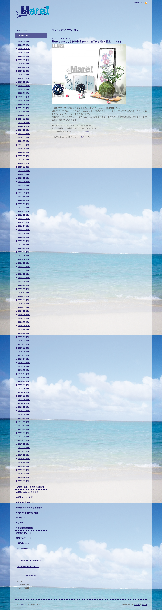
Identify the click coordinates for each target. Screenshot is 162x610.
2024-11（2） (24, 111)
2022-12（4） (24, 196)
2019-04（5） (24, 359)
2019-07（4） (24, 348)
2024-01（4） (24, 148)
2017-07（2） (24, 436)
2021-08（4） (24, 255)
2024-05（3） (24, 134)
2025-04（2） (24, 93)
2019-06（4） (24, 351)
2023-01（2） (24, 193)
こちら (86, 131)
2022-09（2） (24, 207)
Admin (144, 605)
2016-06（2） (24, 481)
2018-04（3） (24, 403)
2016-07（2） (24, 477)
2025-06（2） (24, 86)
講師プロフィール (24, 538)
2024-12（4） (24, 108)
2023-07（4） (24, 171)
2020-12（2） (24, 285)
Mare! (24, 604)
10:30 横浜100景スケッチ (28, 567)
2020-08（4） (24, 300)
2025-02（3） (24, 100)
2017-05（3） (24, 444)
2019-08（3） (24, 344)
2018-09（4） (24, 385)
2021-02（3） (24, 278)
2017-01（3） (24, 455)
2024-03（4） (24, 141)
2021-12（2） (24, 241)
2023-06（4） (24, 174)
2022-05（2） (24, 222)
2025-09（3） (24, 74)
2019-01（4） (24, 370)
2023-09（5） (24, 163)
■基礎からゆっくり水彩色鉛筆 (29, 508)
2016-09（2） (24, 470)
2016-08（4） (24, 473)
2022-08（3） (24, 211)
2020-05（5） (24, 311)
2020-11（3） (24, 289)
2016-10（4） (24, 466)
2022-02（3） (24, 233)
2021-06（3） (24, 263)
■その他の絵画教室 (24, 528)
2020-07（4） (24, 303)
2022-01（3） (24, 237)
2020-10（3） (24, 292)
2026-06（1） (24, 41)
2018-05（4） (24, 400)
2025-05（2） (24, 89)
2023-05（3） (24, 178)
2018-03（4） (24, 407)
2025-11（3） (24, 67)
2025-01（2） (24, 104)
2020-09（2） (24, 296)
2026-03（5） (24, 52)
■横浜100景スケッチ (25, 502)
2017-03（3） (24, 451)
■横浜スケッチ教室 (24, 497)
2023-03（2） (24, 185)
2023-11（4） (24, 156)
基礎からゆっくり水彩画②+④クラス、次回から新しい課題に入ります (87, 41)
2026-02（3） (24, 56)
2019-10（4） (24, 337)
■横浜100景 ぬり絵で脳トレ (28, 513)
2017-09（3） (24, 429)
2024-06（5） (24, 130)
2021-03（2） (24, 274)
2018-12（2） (24, 374)
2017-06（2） (24, 440)
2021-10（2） (24, 248)
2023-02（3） (24, 189)
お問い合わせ (22, 549)
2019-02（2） (24, 366)
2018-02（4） (24, 411)
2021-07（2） (24, 259)
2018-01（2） (24, 414)
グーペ (137, 605)
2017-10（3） (24, 425)
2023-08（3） (24, 167)
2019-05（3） (24, 355)
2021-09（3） (24, 252)
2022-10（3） (24, 204)
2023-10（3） (24, 159)
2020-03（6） (24, 318)
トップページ (22, 30)
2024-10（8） (24, 115)
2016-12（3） (24, 459)
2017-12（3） (24, 418)
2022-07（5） (24, 215)
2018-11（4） (24, 377)
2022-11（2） (24, 200)
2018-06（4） (24, 396)
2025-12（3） (24, 63)
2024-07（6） (24, 126)
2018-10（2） (24, 381)
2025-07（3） (24, 82)
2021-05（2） (24, 267)
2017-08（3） (24, 433)
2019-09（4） (24, 340)
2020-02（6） (24, 322)
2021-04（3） (24, 270)
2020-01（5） (24, 326)
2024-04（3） (24, 137)
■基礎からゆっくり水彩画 (27, 492)
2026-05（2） (24, 45)
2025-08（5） (24, 78)
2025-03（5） (24, 97)
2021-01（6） (24, 281)
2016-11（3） (24, 462)
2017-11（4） (24, 422)
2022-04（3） (24, 226)
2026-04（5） (24, 49)
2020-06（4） (24, 307)
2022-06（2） (24, 219)
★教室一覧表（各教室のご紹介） (30, 487)
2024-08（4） (24, 123)
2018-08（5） (24, 388)
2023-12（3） (24, 152)
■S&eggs (20, 518)
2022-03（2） (24, 230)
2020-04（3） (24, 315)
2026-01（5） (24, 60)
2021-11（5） (24, 244)
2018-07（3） (24, 392)
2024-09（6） (24, 119)
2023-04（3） (24, 182)
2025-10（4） (24, 71)
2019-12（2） (24, 329)
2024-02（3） (24, 145)
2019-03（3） (24, 363)
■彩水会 (19, 523)
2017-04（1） (24, 448)
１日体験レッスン (24, 543)
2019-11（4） (24, 333)
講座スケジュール (24, 533)
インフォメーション (24, 36)
